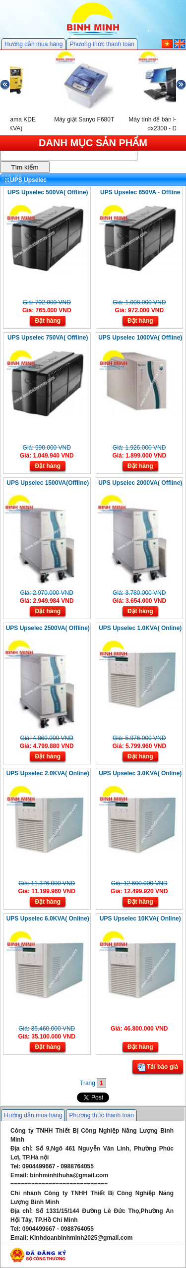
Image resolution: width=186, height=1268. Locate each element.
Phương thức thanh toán (101, 44)
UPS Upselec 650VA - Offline (140, 192)
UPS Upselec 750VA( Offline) (47, 337)
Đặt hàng (48, 320)
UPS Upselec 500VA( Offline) (47, 192)
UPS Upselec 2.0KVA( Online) (47, 773)
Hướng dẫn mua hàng (33, 44)
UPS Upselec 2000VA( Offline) (140, 482)
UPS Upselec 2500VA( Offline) (48, 628)
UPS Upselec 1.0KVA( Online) (140, 628)
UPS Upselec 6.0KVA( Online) (47, 918)
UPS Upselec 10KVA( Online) (140, 918)
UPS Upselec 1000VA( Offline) (140, 337)
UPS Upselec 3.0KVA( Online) (140, 773)
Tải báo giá (157, 1067)
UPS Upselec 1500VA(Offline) (47, 482)
